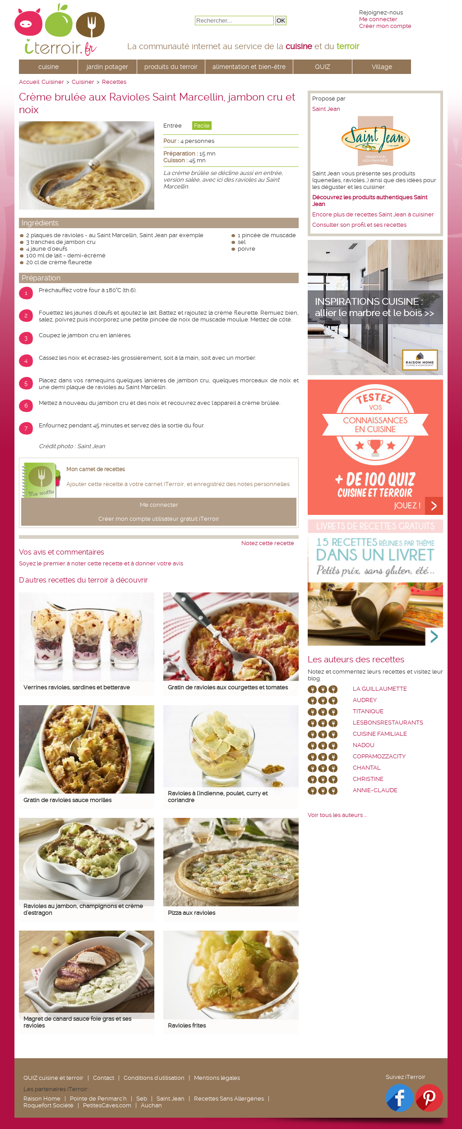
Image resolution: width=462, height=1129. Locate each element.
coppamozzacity (379, 756)
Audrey (365, 700)
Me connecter (378, 19)
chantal (367, 767)
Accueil (29, 81)
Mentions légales (217, 1077)
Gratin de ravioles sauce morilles (67, 800)
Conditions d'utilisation (154, 1077)
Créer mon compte (385, 26)
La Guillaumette (380, 688)
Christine (368, 779)
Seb (141, 1098)
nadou (363, 745)
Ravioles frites (187, 1025)
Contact (103, 1077)
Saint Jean (326, 109)
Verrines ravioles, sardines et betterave (76, 687)
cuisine (48, 66)
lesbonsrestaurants (388, 722)
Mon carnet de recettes (95, 469)
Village (382, 66)
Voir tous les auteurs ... (337, 815)
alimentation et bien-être (249, 66)
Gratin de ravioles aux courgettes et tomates (228, 687)
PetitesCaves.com (107, 1105)
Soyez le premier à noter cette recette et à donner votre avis (101, 563)
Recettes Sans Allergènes (229, 1098)
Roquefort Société (48, 1105)
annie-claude (375, 790)
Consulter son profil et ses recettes (359, 224)
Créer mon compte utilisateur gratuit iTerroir (158, 518)
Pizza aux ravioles (191, 912)
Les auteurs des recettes (356, 660)
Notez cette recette (267, 543)
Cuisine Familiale (380, 733)
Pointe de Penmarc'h (98, 1098)
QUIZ (322, 66)
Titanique (368, 711)
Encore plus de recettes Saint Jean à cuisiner (373, 214)
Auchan (151, 1105)
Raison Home (41, 1098)
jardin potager (107, 66)
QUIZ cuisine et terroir (53, 1077)
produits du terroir (171, 66)
